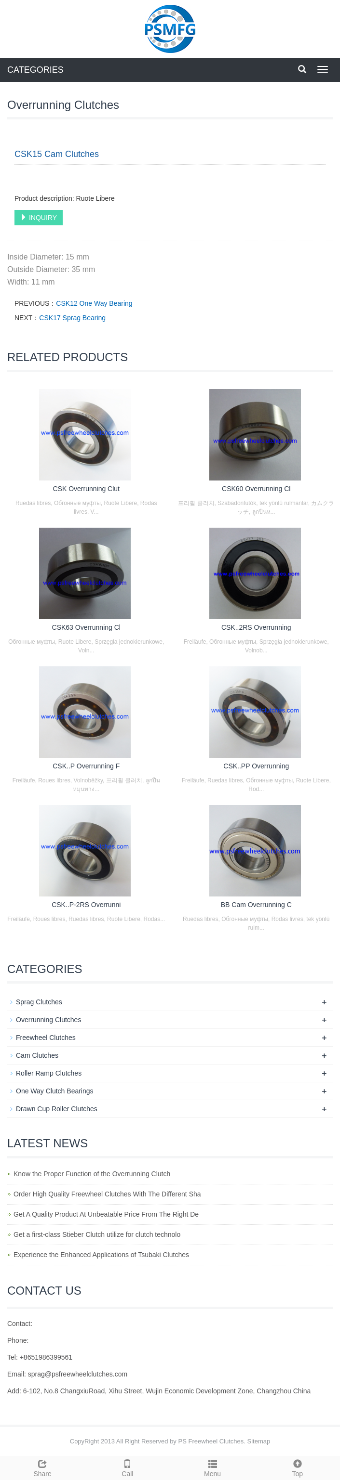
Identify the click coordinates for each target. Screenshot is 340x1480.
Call (127, 1467)
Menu (212, 1467)
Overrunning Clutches (48, 1020)
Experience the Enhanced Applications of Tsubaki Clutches (101, 1255)
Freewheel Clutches (46, 1037)
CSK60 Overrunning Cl (256, 489)
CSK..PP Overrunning (256, 766)
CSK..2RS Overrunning (256, 627)
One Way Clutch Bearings (55, 1091)
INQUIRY (38, 217)
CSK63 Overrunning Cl (86, 627)
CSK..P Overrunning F (86, 766)
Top (297, 1467)
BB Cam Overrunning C (256, 905)
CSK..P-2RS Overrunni (86, 905)
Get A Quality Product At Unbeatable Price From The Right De (106, 1214)
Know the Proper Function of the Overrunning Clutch (92, 1174)
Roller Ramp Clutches (49, 1073)
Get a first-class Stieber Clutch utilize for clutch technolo (97, 1234)
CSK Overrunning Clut (86, 489)
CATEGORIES (35, 70)
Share (42, 1467)
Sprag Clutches (39, 1002)
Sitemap (259, 1441)
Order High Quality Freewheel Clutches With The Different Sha (107, 1194)
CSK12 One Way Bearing (94, 303)
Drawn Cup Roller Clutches (56, 1109)
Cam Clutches (37, 1055)
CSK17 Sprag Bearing (72, 318)
